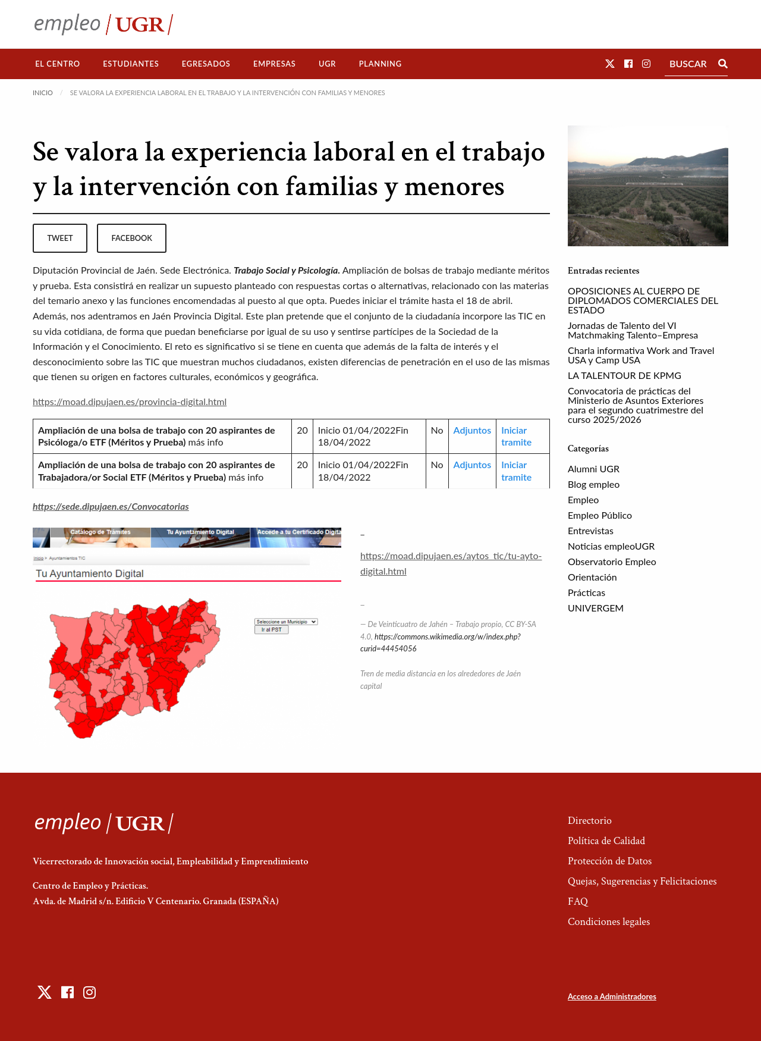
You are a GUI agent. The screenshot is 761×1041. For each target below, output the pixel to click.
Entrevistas (591, 530)
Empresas (274, 63)
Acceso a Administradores (612, 996)
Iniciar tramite (516, 436)
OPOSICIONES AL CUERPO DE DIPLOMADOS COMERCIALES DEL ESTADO (643, 300)
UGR (327, 63)
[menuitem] (58, 64)
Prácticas (586, 592)
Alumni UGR (594, 468)
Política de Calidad (606, 841)
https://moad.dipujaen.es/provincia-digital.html (130, 401)
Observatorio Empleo (612, 561)
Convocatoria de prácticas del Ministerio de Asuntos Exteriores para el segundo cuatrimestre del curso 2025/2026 (635, 405)
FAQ (578, 901)
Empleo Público (600, 514)
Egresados (206, 63)
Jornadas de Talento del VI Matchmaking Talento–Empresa (633, 329)
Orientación (592, 576)
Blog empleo (594, 484)
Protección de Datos (610, 861)
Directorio (590, 820)
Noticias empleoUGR (611, 545)
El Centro (57, 63)
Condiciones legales (609, 922)
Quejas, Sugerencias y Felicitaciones (642, 881)
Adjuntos (473, 429)
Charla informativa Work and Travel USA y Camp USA (641, 354)
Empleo (583, 499)
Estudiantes (131, 63)
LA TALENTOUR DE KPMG (624, 375)
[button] (610, 63)
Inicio (43, 92)
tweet (60, 238)
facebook (132, 238)
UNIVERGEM (596, 607)
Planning (380, 63)
